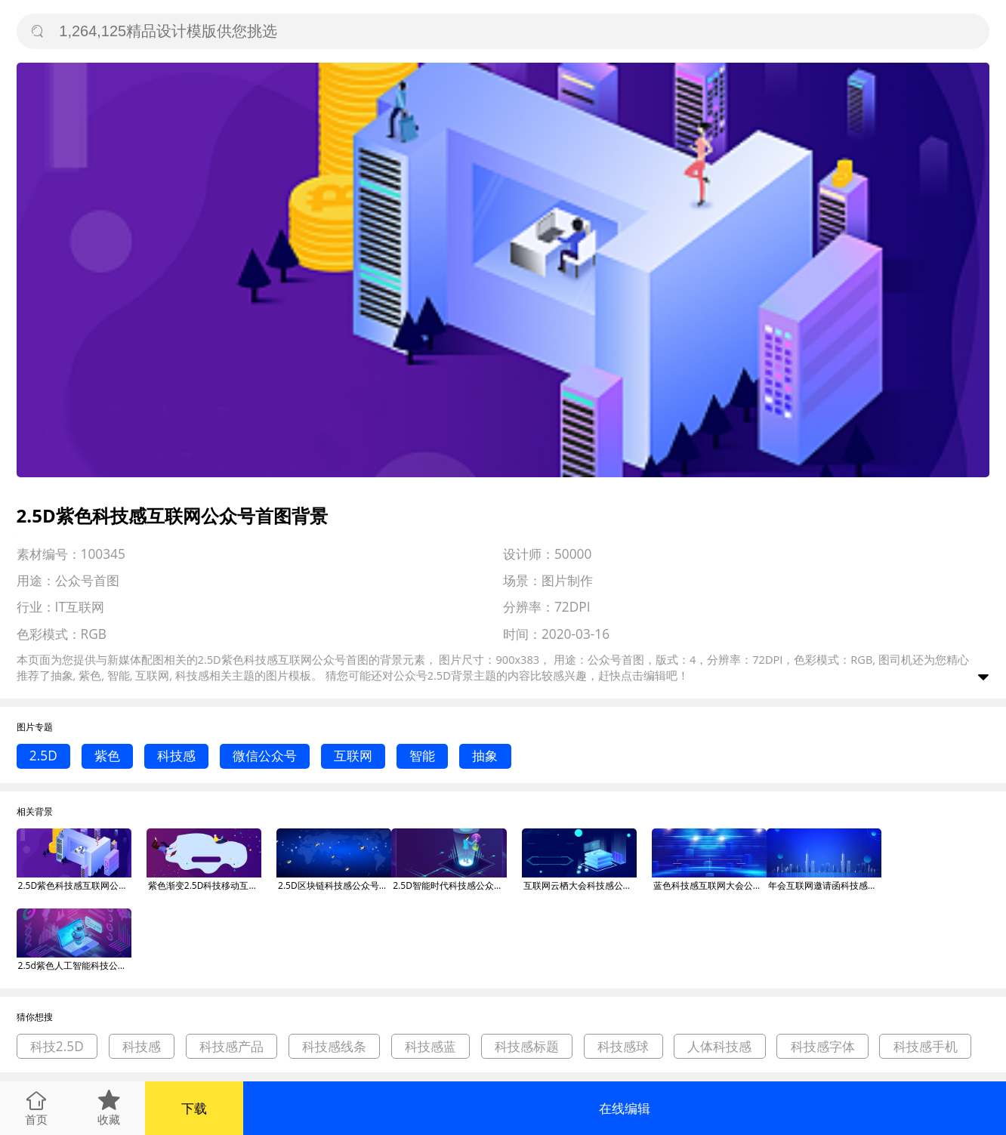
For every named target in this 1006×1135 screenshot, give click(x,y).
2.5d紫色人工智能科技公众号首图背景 (74, 965)
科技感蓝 (430, 1046)
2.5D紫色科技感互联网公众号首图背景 (74, 885)
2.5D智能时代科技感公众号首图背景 (449, 885)
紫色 (107, 755)
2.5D (43, 755)
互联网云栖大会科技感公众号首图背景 (580, 885)
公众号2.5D (422, 675)
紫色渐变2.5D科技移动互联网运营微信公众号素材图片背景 (204, 885)
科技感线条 (334, 1046)
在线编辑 (624, 1108)
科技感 (176, 755)
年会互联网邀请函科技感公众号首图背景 (824, 885)
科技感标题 (527, 1046)
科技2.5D (57, 1046)
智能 (422, 755)
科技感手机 (925, 1046)
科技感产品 (231, 1046)
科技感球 (623, 1046)
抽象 (485, 755)
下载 (194, 1108)
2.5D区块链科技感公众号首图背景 (334, 885)
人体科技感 (719, 1046)
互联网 (353, 755)
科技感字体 (823, 1046)
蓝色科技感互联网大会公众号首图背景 (710, 885)
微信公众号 (265, 755)
